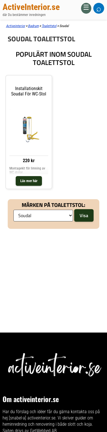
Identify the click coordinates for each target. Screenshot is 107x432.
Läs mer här (28, 181)
